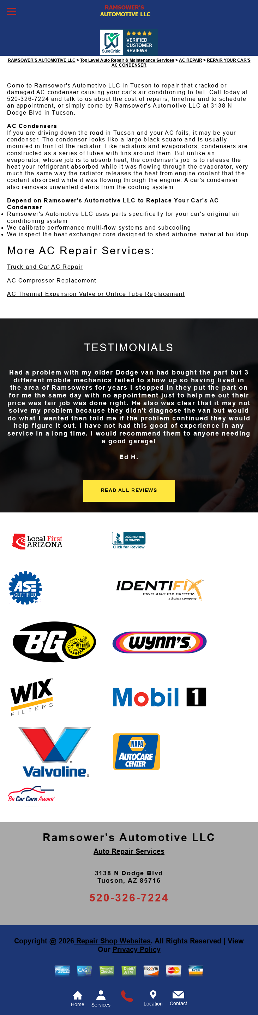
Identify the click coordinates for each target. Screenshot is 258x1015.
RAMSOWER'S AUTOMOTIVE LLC (42, 60)
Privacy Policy (137, 949)
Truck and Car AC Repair (45, 267)
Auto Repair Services (129, 851)
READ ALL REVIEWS (129, 490)
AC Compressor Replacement (51, 281)
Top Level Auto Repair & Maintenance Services (127, 60)
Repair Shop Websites (112, 941)
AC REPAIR (190, 60)
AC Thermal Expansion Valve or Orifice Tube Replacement (96, 294)
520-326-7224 (28, 99)
